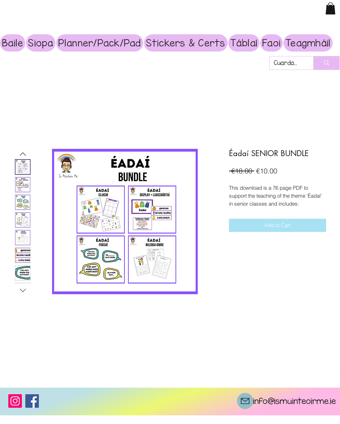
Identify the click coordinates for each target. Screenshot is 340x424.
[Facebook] (32, 401)
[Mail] (245, 401)
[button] (330, 8)
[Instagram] (15, 401)
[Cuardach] (286, 63)
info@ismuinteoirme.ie (294, 401)
